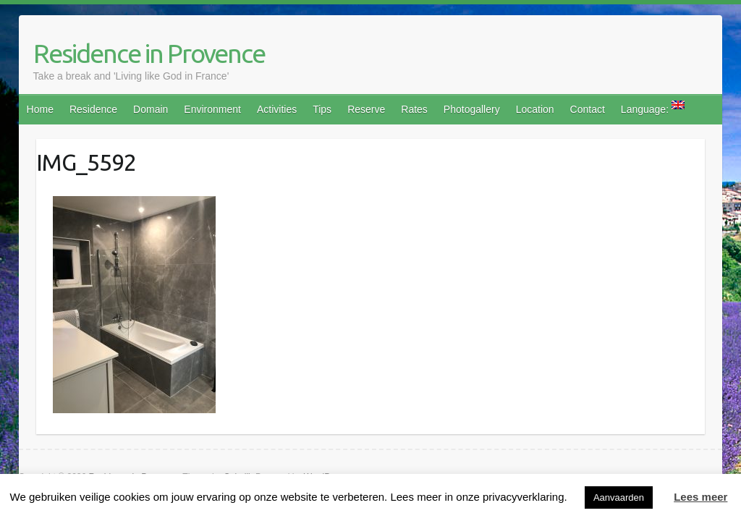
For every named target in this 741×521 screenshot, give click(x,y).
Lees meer (700, 497)
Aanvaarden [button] (618, 497)
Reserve (366, 109)
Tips (322, 109)
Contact (587, 109)
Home (40, 109)
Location (535, 109)
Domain (150, 109)
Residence (93, 109)
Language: (653, 108)
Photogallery (472, 109)
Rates (414, 109)
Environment (212, 109)
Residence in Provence (149, 53)
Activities (277, 109)
